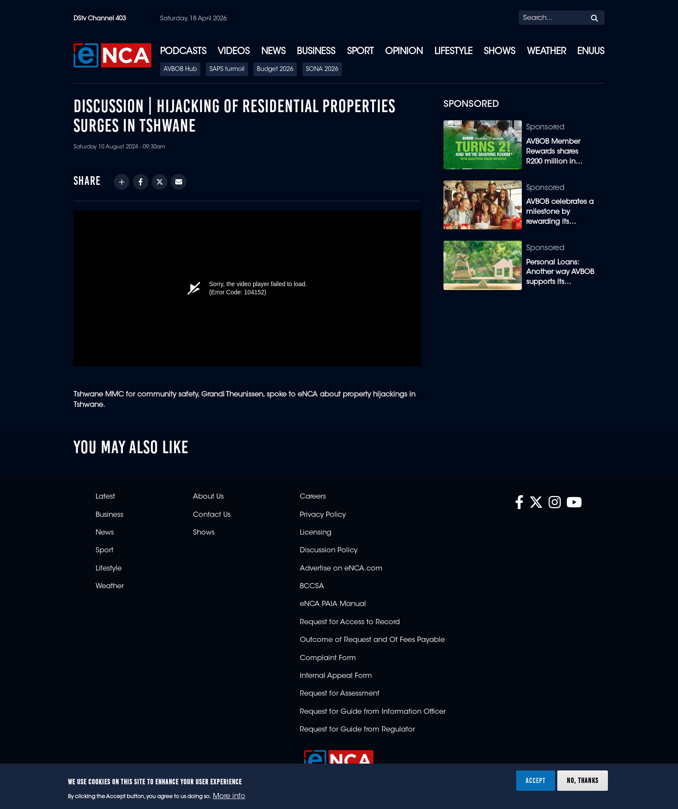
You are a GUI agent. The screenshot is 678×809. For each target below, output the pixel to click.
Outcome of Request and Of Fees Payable (372, 640)
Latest (105, 496)
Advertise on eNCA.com (341, 568)
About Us (208, 496)
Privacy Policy (323, 515)
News (273, 52)
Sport (360, 52)
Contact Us (212, 515)
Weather (546, 52)
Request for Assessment (339, 693)
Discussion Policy (328, 550)
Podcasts (183, 52)
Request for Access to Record (350, 622)
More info (229, 796)
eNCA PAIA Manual (333, 604)
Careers (313, 496)
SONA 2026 (322, 70)
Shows (499, 52)
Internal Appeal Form (336, 676)
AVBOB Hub (180, 70)
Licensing (315, 532)
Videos (234, 52)
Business (316, 52)
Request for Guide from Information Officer (373, 712)
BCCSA (312, 586)
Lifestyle (453, 52)
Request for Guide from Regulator (357, 729)
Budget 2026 (275, 70)
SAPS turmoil (226, 70)
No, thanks (582, 780)
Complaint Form (328, 658)
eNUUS (590, 52)
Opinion (404, 52)
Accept (536, 780)
